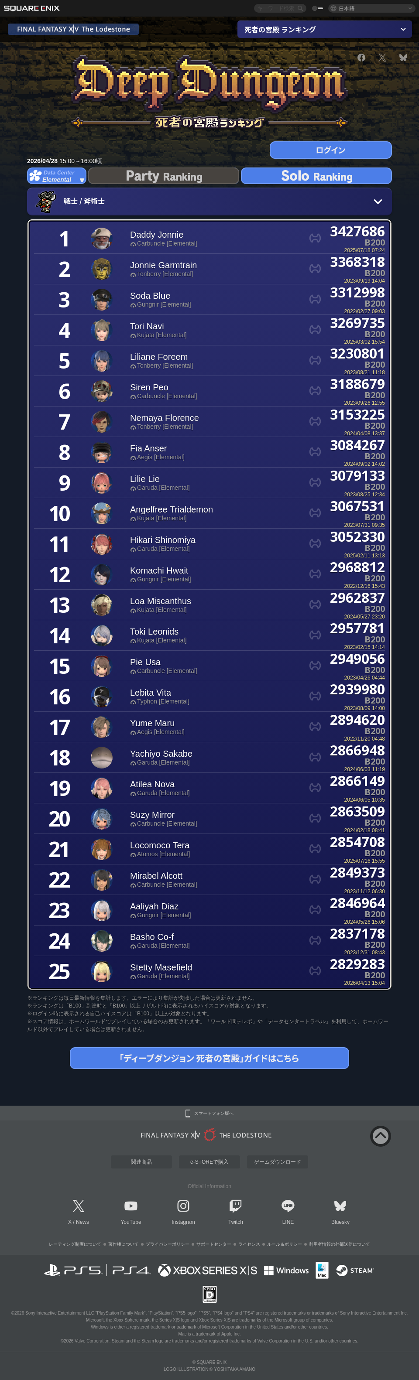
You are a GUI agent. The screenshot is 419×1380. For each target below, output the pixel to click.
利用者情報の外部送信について (339, 1244)
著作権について (123, 1244)
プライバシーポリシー (167, 1244)
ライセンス (249, 1244)
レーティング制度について (75, 1244)
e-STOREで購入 (209, 1162)
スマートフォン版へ (214, 1113)
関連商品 (141, 1162)
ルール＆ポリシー (284, 1244)
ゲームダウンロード (277, 1162)
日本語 (346, 8)
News (82, 1222)
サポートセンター (213, 1244)
